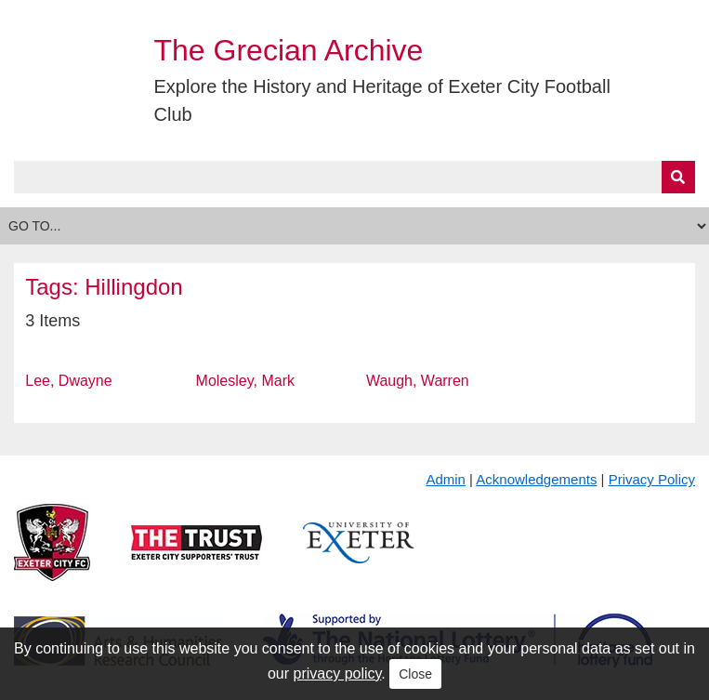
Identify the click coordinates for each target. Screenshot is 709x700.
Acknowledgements (536, 479)
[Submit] (678, 177)
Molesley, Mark (245, 381)
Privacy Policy (652, 479)
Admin (446, 479)
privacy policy (338, 673)
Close (415, 674)
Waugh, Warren (417, 381)
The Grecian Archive (289, 50)
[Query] (354, 177)
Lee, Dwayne (68, 381)
